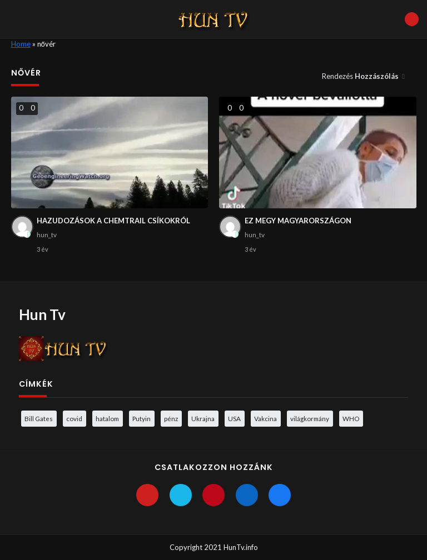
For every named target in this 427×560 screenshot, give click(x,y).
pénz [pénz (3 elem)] (171, 418)
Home (21, 43)
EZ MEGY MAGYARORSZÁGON (298, 220)
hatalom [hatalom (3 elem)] (107, 418)
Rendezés (361, 76)
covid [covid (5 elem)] (74, 418)
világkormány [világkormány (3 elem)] (309, 418)
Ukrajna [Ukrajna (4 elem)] (203, 418)
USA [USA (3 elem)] (234, 418)
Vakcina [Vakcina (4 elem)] (265, 418)
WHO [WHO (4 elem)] (350, 418)
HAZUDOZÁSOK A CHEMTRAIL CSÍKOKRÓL (113, 220)
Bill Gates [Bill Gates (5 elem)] (38, 418)
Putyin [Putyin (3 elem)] (141, 418)
